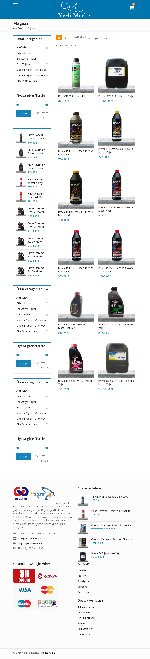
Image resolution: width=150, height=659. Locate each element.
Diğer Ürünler (23, 53)
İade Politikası (85, 612)
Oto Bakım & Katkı (26, 81)
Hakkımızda (84, 634)
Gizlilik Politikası (86, 618)
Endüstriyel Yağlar (26, 58)
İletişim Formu (86, 607)
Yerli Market (84, 623)
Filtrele (24, 113)
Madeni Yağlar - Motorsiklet (32, 69)
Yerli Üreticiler (85, 629)
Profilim (82, 575)
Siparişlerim (84, 581)
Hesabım (83, 570)
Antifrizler (21, 47)
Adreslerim (84, 592)
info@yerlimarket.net (30, 538)
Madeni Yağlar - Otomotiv (30, 75)
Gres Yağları (23, 64)
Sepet (81, 586)
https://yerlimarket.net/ (31, 543)
